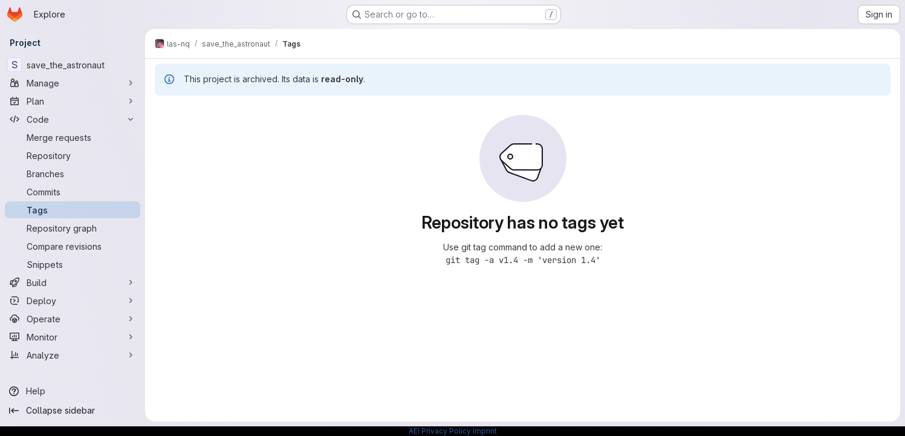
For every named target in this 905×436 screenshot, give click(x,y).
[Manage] (72, 82)
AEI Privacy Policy (440, 430)
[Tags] (72, 209)
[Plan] (72, 101)
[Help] (72, 391)
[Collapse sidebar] (72, 410)
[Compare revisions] (72, 246)
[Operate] (72, 318)
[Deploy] (72, 300)
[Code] (72, 119)
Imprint (485, 430)
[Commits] (72, 191)
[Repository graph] (72, 228)
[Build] (72, 282)
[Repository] (72, 155)
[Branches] (72, 173)
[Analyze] (72, 355)
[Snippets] (72, 264)
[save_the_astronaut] (72, 64)
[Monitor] (72, 336)
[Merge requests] (72, 137)
